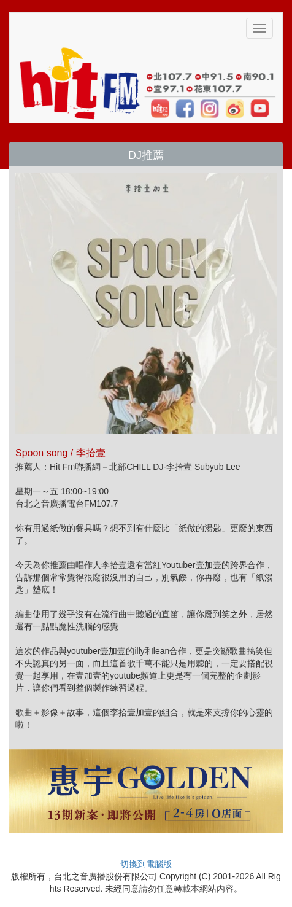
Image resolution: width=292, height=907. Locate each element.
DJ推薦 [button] (146, 155)
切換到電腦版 (146, 864)
